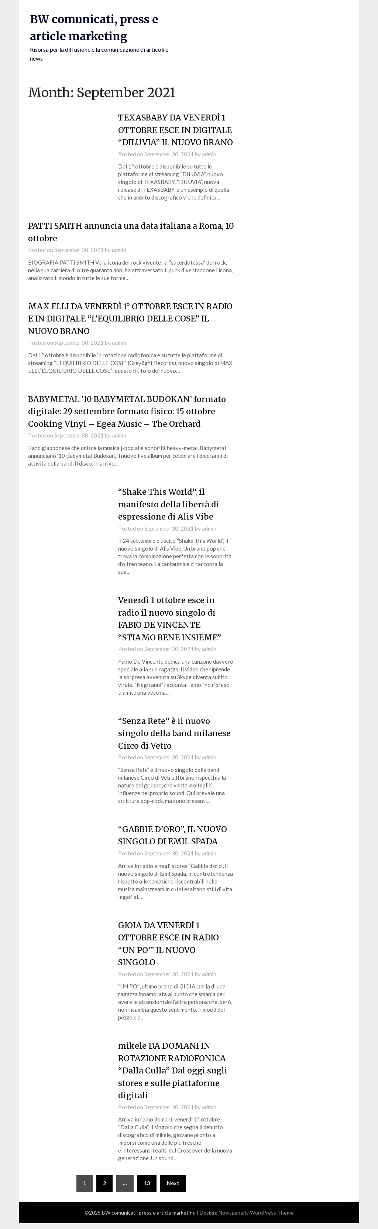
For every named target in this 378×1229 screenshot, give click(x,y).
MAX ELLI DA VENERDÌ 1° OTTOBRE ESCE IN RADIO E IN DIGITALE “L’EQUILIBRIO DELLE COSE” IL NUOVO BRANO (129, 329)
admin (209, 165)
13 (147, 1189)
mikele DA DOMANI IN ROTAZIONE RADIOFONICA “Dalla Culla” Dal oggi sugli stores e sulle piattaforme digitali (173, 1076)
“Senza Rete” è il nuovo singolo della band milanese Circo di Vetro (175, 741)
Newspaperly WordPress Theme (256, 1218)
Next (173, 1189)
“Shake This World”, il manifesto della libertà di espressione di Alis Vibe (169, 513)
